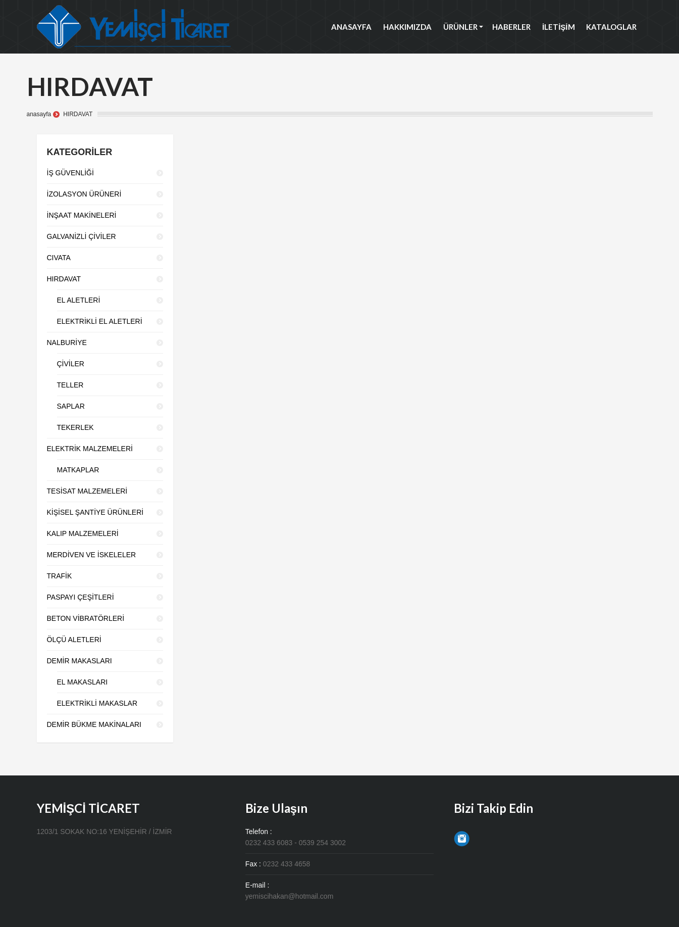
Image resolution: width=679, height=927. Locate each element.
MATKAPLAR (78, 470)
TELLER (70, 385)
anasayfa (39, 114)
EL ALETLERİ (78, 300)
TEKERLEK (75, 427)
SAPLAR (71, 406)
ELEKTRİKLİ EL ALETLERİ (99, 321)
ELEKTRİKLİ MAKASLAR (97, 703)
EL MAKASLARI (82, 682)
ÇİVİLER (70, 364)
